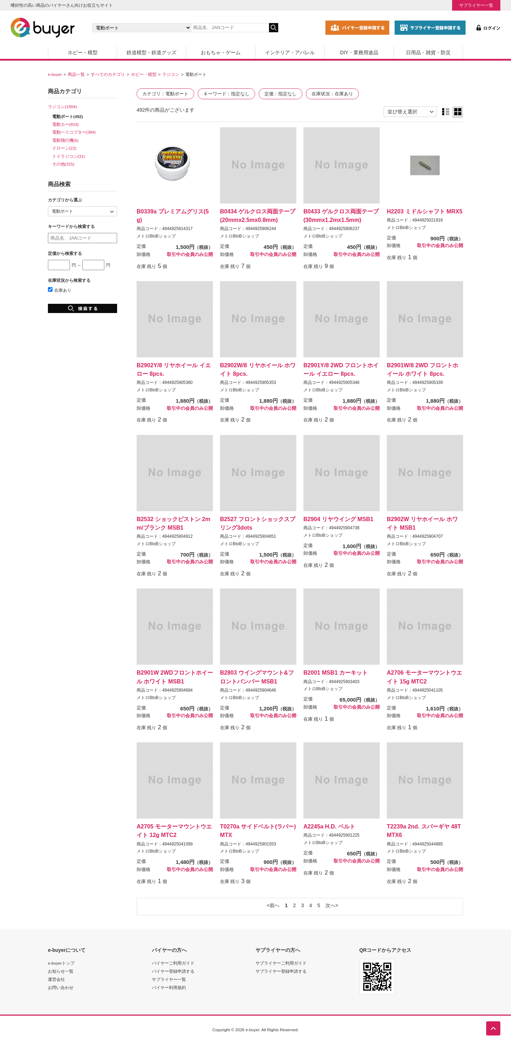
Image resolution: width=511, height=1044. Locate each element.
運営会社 (56, 979)
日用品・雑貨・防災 (428, 52)
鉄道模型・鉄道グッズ (151, 52)
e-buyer (55, 74)
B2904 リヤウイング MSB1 (338, 519)
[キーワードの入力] (230, 27)
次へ (330, 905)
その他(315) (63, 164)
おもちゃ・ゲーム (221, 52)
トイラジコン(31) (68, 156)
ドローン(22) (64, 148)
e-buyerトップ (61, 963)
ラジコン (170, 74)
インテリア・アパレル (290, 52)
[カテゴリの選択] (141, 27)
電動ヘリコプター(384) (74, 132)
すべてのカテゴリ (108, 74)
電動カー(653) (65, 124)
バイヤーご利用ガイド (173, 963)
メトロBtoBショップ (156, 236)
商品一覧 (76, 74)
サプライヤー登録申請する (281, 971)
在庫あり (59, 290)
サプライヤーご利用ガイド (281, 963)
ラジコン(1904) (62, 106)
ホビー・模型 (83, 52)
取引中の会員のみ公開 (190, 254)
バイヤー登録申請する (173, 971)
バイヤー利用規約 (169, 987)
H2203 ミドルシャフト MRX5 (424, 211)
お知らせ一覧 (60, 971)
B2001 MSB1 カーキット (335, 672)
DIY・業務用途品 (359, 52)
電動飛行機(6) (65, 140)
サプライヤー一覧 (476, 5)
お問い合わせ (60, 987)
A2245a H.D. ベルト (329, 826)
